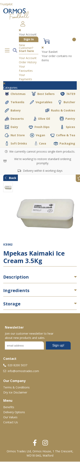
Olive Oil (42, 119)
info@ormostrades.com (21, 371)
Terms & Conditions (16, 387)
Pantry (67, 119)
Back (10, 178)
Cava (40, 143)
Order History (28, 62)
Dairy (11, 127)
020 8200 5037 (15, 365)
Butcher (66, 102)
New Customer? (26, 48)
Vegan (37, 135)
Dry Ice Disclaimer (15, 392)
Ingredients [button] (16, 290)
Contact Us (10, 422)
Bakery (13, 110)
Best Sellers (43, 94)
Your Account (28, 58)
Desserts (14, 119)
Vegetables (41, 102)
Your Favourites (26, 69)
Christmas (15, 94)
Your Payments (25, 77)
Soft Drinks (16, 144)
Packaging (64, 144)
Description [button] (16, 277)
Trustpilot (6, 4)
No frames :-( (38, 346)
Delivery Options (14, 412)
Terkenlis (14, 102)
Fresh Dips (39, 127)
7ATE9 (68, 94)
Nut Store (15, 135)
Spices (67, 127)
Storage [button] (12, 304)
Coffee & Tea (62, 135)
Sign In (29, 39)
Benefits (8, 407)
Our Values (10, 417)
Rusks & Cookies (60, 110)
